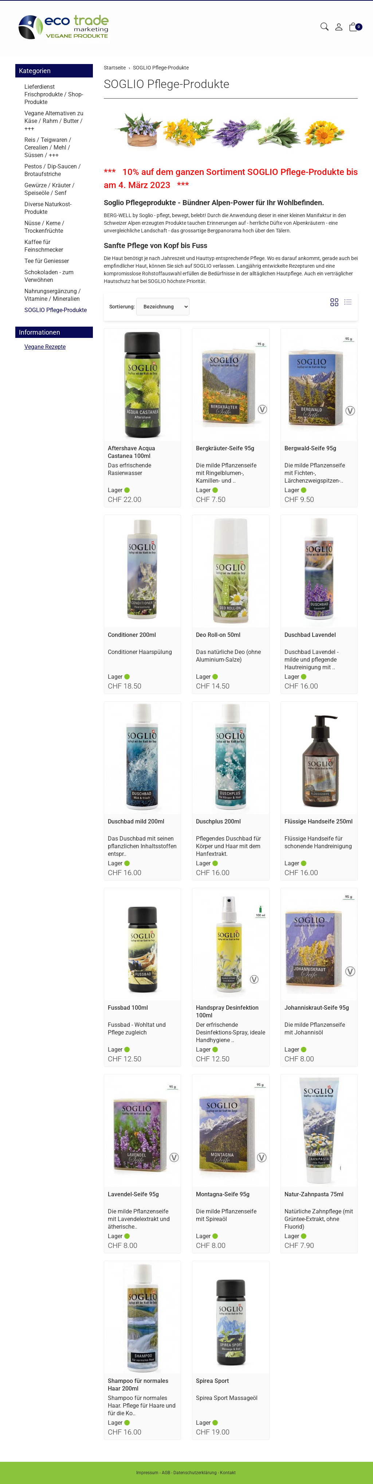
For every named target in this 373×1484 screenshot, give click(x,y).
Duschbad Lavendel (310, 634)
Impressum (147, 1472)
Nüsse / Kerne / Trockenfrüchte (44, 227)
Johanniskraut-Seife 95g (316, 1007)
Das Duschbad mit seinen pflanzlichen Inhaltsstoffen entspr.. (142, 846)
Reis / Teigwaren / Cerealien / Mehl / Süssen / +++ (47, 147)
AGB (166, 1472)
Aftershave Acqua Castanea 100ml (131, 452)
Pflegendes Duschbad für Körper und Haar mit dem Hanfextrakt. (228, 846)
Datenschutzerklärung (195, 1472)
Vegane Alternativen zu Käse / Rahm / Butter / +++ (53, 121)
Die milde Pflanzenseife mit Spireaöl (226, 1215)
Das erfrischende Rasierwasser (129, 469)
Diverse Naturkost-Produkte (47, 208)
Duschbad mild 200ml (136, 821)
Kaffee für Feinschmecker (43, 246)
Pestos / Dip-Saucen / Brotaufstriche (52, 170)
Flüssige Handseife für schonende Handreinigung (318, 842)
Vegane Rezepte (45, 347)
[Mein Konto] (338, 27)
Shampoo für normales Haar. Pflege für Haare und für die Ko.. (142, 1406)
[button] (325, 27)
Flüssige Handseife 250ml (318, 821)
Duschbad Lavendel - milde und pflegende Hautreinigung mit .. (311, 660)
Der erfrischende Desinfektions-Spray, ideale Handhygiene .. (230, 1032)
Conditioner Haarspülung (140, 652)
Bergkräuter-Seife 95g (225, 448)
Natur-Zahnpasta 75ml (313, 1194)
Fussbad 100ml (128, 1007)
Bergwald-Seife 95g (310, 448)
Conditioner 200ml (132, 634)
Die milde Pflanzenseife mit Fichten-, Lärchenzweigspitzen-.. (314, 473)
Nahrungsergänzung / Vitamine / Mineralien (52, 295)
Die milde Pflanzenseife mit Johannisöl (314, 1028)
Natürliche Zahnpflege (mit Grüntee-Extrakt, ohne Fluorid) (318, 1219)
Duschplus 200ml (218, 821)
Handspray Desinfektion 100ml (227, 1011)
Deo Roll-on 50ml (218, 634)
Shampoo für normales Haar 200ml (138, 1384)
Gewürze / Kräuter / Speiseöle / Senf (49, 189)
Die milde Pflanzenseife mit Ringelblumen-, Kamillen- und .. (226, 473)
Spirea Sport (212, 1380)
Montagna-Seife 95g (223, 1194)
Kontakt (228, 1472)
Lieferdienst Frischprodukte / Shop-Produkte (53, 94)
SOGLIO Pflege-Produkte (166, 84)
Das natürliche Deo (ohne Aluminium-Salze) (228, 656)
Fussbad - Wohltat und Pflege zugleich (137, 1028)
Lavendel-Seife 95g (133, 1194)
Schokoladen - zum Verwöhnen (49, 276)
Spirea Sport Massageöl (227, 1398)
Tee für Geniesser (46, 261)
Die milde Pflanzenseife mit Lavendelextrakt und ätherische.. (139, 1219)
